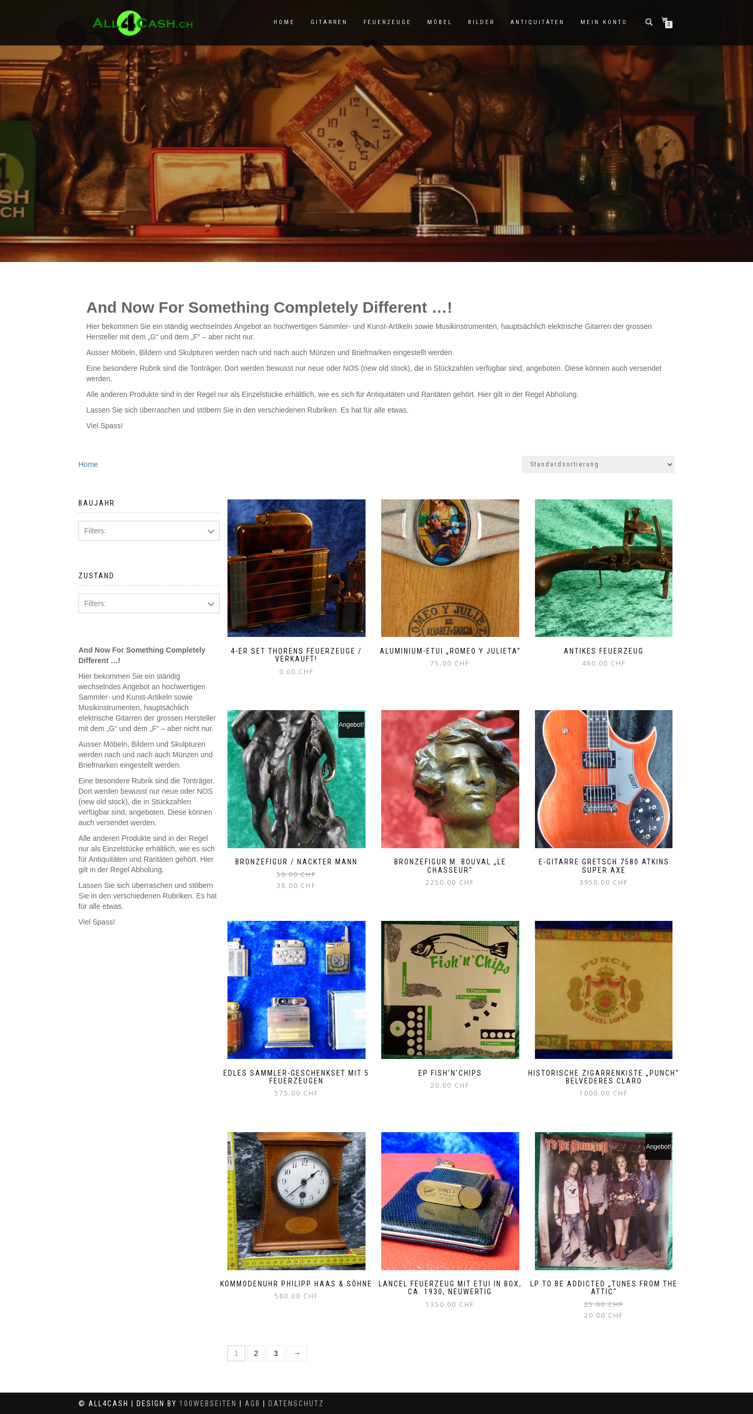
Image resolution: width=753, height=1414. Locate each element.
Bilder (481, 22)
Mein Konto (604, 22)
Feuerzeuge (387, 22)
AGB (252, 1403)
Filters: (95, 531)
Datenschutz (296, 1403)
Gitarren (329, 22)
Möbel (439, 22)
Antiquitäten (537, 22)
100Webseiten (208, 1403)
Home (284, 22)
